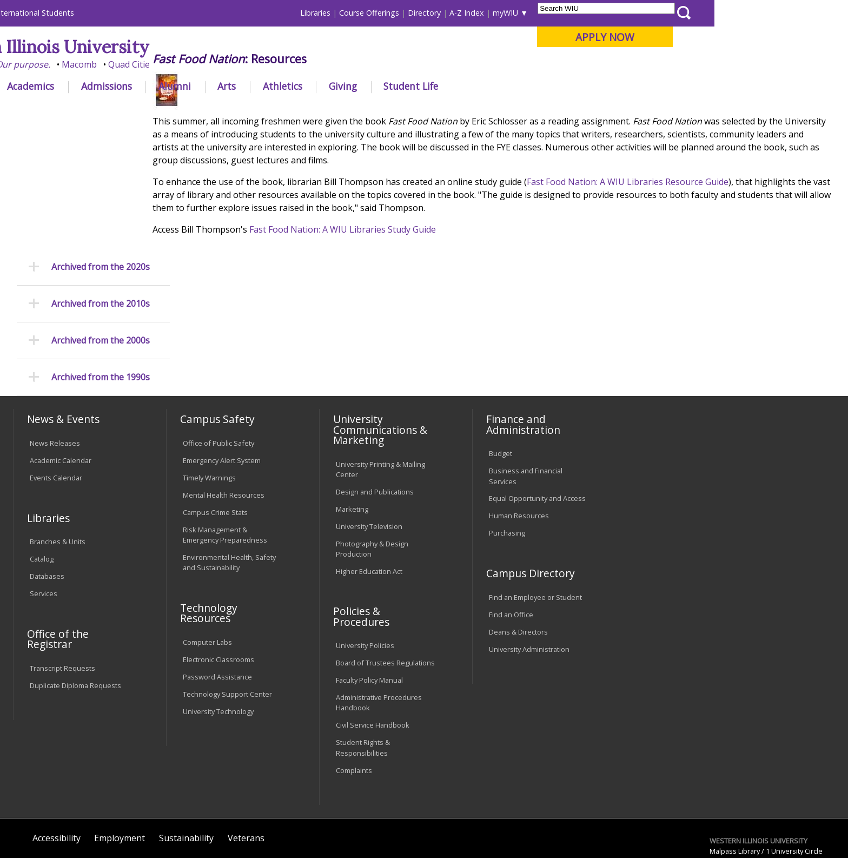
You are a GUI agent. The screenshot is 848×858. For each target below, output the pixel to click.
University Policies (365, 578)
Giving (476, 86)
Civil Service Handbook (372, 657)
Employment (119, 770)
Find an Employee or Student (535, 529)
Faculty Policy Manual (369, 612)
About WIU (89, 86)
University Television (369, 458)
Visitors (105, 13)
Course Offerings (503, 13)
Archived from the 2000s (100, 219)
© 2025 (44, 819)
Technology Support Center (227, 626)
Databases (47, 508)
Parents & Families (50, 13)
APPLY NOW (738, 37)
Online (312, 64)
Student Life (544, 86)
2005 (345, 110)
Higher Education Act (369, 503)
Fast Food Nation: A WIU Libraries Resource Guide (653, 261)
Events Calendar (56, 409)
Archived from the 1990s (100, 255)
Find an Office (511, 546)
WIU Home (207, 110)
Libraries (449, 13)
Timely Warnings (209, 409)
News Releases (55, 375)
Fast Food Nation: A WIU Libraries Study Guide (368, 309)
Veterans (246, 770)
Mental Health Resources (223, 427)
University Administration (529, 581)
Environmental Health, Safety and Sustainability (229, 495)
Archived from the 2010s (100, 182)
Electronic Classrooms (218, 591)
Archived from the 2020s (100, 145)
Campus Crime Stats (215, 444)
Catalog (42, 491)
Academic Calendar (60, 393)
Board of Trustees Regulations (385, 595)
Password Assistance (217, 608)
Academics (164, 86)
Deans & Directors (518, 564)
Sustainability (186, 770)
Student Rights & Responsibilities (363, 680)
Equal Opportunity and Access (537, 430)
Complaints (354, 702)
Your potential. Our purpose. (125, 64)
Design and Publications (375, 423)
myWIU (639, 13)
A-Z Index (600, 13)
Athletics (415, 86)
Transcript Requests (62, 600)
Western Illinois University (175, 47)
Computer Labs (207, 574)
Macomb (212, 64)
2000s (317, 110)
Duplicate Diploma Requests (75, 617)
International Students (167, 13)
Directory (557, 13)
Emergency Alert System (222, 393)
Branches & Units (57, 474)
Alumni (308, 86)
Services (43, 526)
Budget (500, 386)
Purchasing (507, 465)
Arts (360, 86)
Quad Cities (265, 64)
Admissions (239, 86)
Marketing (352, 441)
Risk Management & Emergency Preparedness (225, 467)
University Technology (218, 643)
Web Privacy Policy (244, 819)
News (287, 110)
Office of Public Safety (218, 375)
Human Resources (519, 448)
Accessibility (56, 770)
